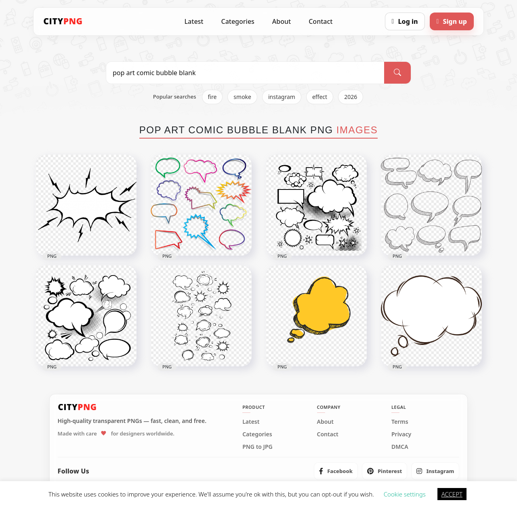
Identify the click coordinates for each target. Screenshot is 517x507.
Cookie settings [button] (405, 494)
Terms (399, 421)
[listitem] (336, 471)
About (281, 21)
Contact (320, 21)
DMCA (399, 446)
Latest (194, 21)
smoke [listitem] (242, 97)
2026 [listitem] (350, 97)
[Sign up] (452, 21)
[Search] (397, 73)
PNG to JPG (257, 446)
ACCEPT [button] (451, 494)
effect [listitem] (319, 97)
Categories (237, 21)
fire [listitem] (212, 97)
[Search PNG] (245, 73)
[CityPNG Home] (63, 21)
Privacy (401, 434)
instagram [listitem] (281, 97)
